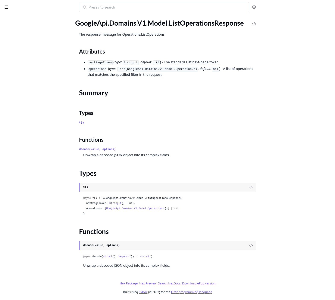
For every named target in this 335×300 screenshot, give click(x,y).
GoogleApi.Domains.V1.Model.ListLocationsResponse (30, 28)
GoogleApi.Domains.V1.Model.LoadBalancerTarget (30, 70)
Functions (14, 56)
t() (113, 122)
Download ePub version (230, 283)
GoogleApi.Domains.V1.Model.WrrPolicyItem (30, 237)
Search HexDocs (201, 283)
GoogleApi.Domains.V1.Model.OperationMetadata (30, 99)
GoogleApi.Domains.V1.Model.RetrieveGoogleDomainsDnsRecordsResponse (30, 162)
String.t (147, 203)
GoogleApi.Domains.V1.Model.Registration (30, 139)
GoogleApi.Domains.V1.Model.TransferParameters (30, 225)
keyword (155, 256)
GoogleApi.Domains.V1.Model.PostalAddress (30, 110)
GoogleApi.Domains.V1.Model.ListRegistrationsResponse (30, 64)
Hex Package (161, 283)
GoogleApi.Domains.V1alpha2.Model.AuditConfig (30, 260)
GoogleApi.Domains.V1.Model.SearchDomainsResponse (30, 191)
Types (11, 51)
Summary (14, 46)
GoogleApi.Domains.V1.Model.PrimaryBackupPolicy (30, 116)
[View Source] (283, 187)
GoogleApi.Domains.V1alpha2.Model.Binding (30, 277)
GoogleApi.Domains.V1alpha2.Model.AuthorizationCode (30, 271)
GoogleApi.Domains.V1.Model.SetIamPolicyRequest (30, 197)
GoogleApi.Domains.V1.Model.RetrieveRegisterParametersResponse (30, 179)
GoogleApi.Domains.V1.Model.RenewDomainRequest (30, 145)
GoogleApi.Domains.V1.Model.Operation (30, 93)
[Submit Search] (116, 8)
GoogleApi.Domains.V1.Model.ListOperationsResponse (30, 34)
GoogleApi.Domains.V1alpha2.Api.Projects (30, 248)
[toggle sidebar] (58, 7)
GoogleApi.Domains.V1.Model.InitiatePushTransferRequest (30, 22)
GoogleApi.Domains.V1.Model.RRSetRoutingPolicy (30, 122)
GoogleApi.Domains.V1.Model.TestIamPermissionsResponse (30, 214)
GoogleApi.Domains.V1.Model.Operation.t (167, 208)
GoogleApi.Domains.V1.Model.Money (30, 87)
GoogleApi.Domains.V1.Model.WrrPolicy (30, 231)
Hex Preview (179, 283)
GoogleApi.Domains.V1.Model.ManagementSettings (30, 81)
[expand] (60, 22)
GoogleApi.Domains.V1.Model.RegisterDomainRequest (30, 127)
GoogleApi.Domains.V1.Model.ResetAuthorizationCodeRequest (30, 151)
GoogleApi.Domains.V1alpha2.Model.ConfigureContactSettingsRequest (30, 283)
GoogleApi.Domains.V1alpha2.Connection (30, 254)
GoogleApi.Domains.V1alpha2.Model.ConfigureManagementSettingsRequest (30, 295)
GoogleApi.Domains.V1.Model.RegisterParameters (30, 133)
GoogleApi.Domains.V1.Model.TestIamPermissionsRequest (30, 208)
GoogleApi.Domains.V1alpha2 (25, 243)
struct (139, 256)
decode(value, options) (129, 149)
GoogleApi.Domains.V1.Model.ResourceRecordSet (30, 156)
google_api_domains (21, 5)
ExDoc (175, 292)
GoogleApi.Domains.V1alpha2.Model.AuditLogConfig (30, 266)
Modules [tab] (25, 18)
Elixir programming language (223, 292)
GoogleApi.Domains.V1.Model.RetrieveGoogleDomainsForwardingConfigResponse (30, 168)
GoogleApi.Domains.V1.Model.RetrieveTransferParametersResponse (30, 185)
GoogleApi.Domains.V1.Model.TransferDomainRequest (30, 220)
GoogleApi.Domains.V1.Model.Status (30, 202)
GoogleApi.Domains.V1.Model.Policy (30, 104)
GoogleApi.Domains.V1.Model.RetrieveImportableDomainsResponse (30, 174)
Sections (13, 41)
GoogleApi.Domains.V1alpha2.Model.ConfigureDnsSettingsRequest (30, 289)
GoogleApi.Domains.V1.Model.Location (30, 76)
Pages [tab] (7, 18)
